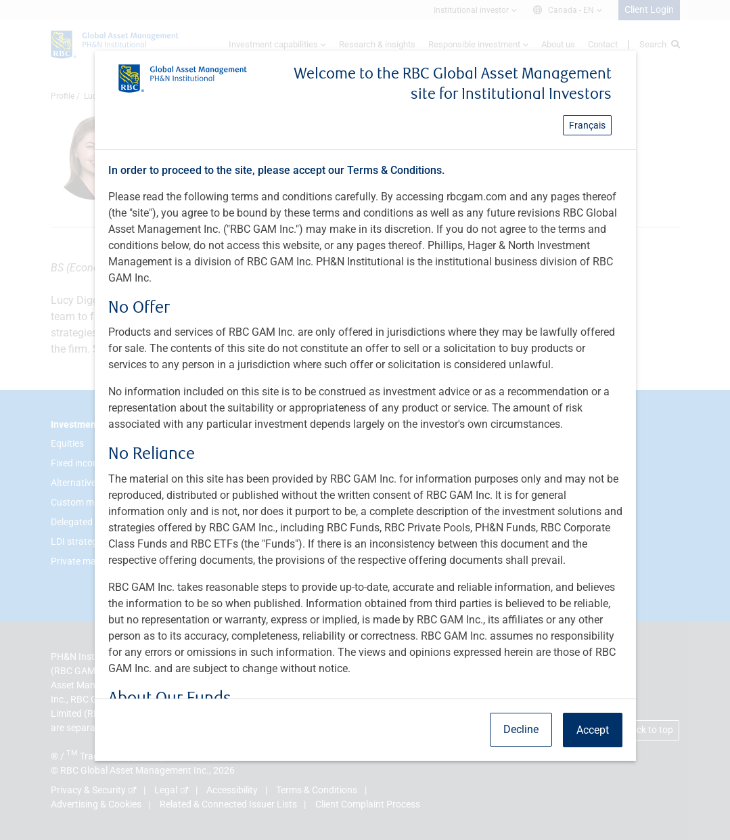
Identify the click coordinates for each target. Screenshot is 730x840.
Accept (592, 730)
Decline (521, 729)
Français (587, 125)
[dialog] (365, 420)
